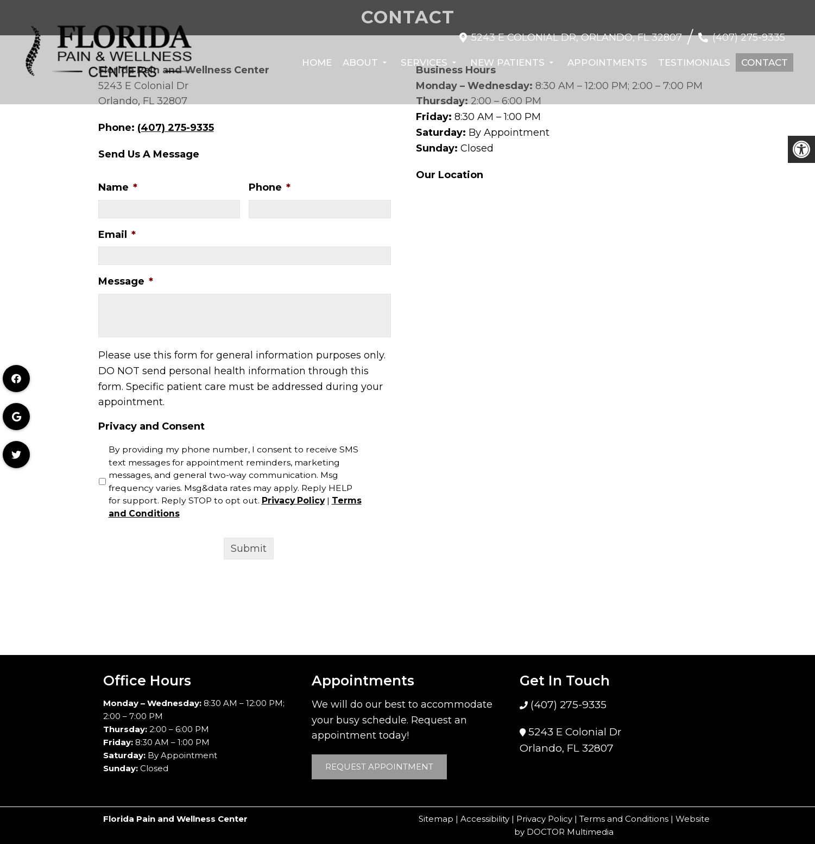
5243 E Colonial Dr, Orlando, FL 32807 (576, 32)
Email (117, 235)
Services (424, 57)
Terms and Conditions (623, 819)
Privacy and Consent (151, 426)
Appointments (607, 57)
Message (125, 281)
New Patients (507, 57)
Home (317, 57)
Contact (764, 57)
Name (117, 187)
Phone (269, 187)
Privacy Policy (293, 500)
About (360, 57)
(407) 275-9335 (748, 32)
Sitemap (436, 819)
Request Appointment (379, 766)
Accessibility (484, 819)
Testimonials (694, 57)
